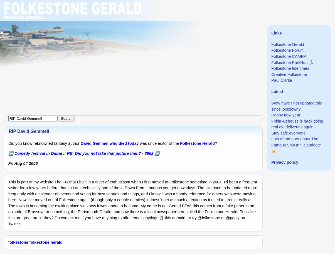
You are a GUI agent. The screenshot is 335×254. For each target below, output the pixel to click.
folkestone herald (46, 242)
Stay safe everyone (288, 133)
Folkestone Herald (197, 143)
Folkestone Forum (287, 50)
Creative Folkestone (289, 74)
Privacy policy (284, 162)
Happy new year (285, 115)
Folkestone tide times (290, 68)
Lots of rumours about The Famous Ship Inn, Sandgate (296, 142)
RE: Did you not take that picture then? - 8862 (110, 153)
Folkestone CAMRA (288, 56)
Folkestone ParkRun (289, 62)
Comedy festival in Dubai (38, 153)
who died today (124, 143)
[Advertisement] (167, 39)
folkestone (18, 242)
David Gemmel (95, 143)
